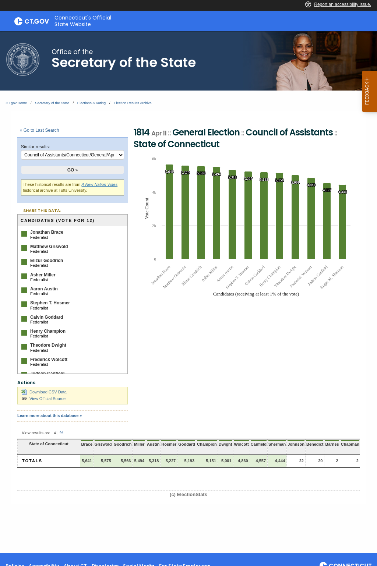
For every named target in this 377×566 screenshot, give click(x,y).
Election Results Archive (133, 103)
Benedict (314, 444)
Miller (139, 444)
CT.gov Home (16, 103)
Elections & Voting (91, 103)
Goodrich (123, 444)
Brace (86, 444)
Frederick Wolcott (48, 359)
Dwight (225, 444)
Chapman (350, 444)
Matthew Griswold (49, 246)
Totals (32, 461)
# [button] (55, 433)
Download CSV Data (44, 392)
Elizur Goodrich (46, 260)
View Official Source (43, 398)
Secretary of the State (52, 103)
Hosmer (168, 444)
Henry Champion (48, 331)
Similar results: (35, 146)
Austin (153, 444)
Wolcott (241, 444)
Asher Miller (43, 274)
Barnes (332, 444)
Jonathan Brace (46, 232)
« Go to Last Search (39, 130)
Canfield (259, 444)
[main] (188, 292)
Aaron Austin (44, 288)
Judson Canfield (47, 373)
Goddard (186, 444)
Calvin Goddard (46, 317)
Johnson (296, 444)
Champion (207, 444)
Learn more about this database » (49, 415)
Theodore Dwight (48, 345)
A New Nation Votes (100, 184)
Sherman (277, 444)
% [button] (61, 433)
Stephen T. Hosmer (50, 302)
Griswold (103, 444)
